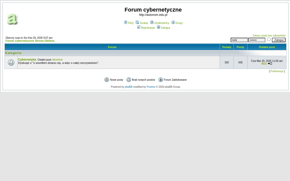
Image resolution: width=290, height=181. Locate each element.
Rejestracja (146, 27)
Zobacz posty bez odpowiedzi (269, 35)
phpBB (128, 86)
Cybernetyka (27, 59)
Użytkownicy (159, 22)
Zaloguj (163, 27)
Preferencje (277, 71)
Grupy (177, 22)
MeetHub (58, 59)
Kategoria (13, 53)
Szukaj (142, 22)
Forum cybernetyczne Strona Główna (30, 40)
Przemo (151, 86)
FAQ (128, 22)
